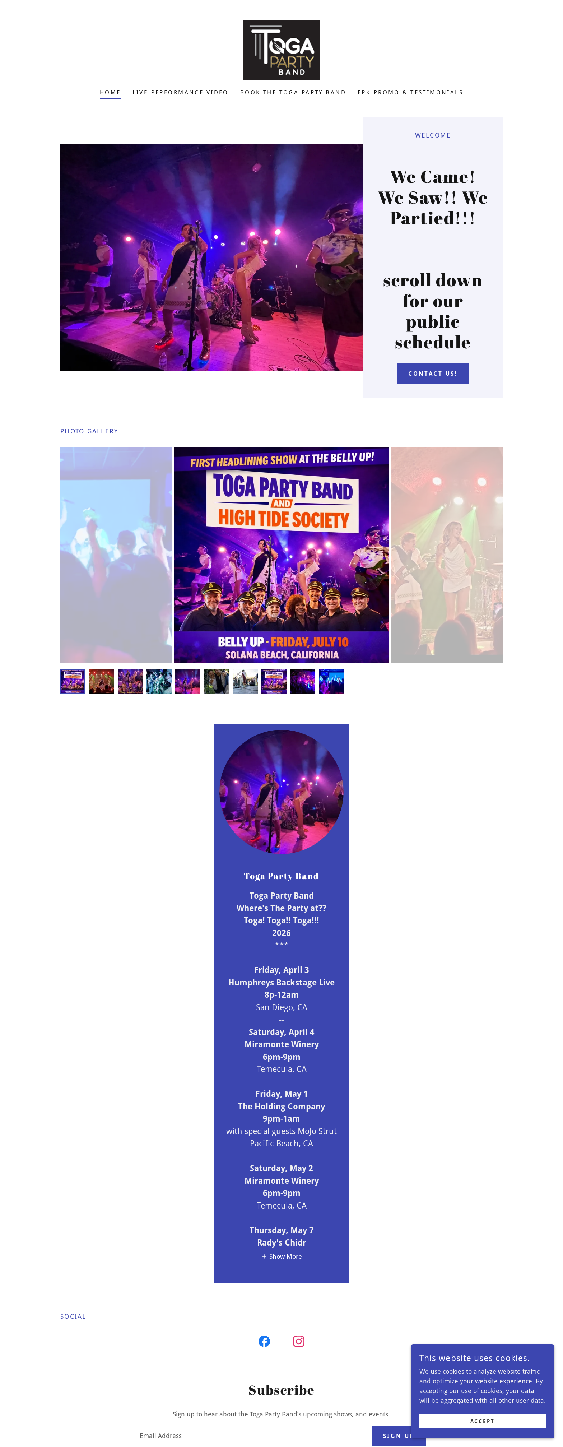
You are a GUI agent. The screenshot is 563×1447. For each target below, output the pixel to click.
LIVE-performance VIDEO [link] (180, 92)
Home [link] (110, 92)
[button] (281, 1256)
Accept (482, 1436)
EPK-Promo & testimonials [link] (410, 92)
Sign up (399, 1436)
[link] (281, 49)
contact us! (433, 373)
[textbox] (250, 1436)
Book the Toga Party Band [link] (293, 92)
